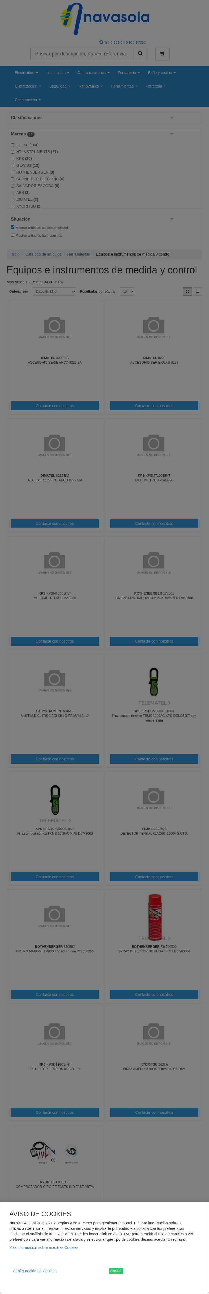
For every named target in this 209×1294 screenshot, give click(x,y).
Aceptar (115, 1271)
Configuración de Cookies (34, 1271)
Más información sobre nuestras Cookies (43, 1247)
